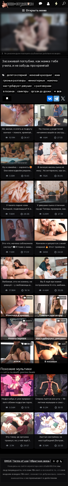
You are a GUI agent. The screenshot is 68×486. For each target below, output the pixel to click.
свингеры (22, 91)
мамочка (52, 80)
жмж (57, 75)
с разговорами (42, 86)
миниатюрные (36, 80)
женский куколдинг (40, 75)
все (57, 91)
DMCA (7, 461)
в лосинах (9, 91)
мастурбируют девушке (17, 86)
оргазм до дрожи (41, 91)
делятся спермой (17, 75)
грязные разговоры (14, 80)
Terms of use (20, 461)
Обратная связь (40, 461)
